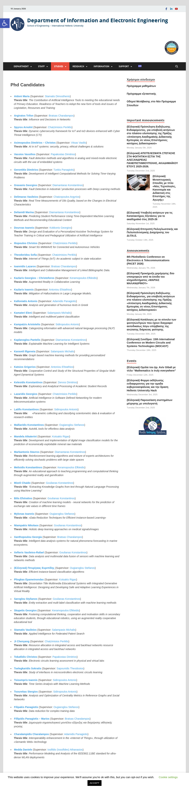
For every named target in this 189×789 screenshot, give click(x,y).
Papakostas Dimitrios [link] (63, 154)
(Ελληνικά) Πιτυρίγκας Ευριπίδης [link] (34, 567)
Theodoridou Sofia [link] (25, 254)
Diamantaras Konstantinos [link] (68, 185)
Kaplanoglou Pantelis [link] (27, 339)
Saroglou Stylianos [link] (25, 598)
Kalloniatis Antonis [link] (25, 301)
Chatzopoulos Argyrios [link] (66, 196)
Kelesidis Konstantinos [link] (28, 382)
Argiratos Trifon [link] (23, 115)
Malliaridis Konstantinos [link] (29, 424)
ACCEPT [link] (94, 783)
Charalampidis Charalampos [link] (31, 734)
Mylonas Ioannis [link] (24, 513)
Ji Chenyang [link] (21, 641)
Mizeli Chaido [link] (22, 482)
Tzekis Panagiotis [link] (64, 169)
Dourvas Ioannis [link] (24, 227)
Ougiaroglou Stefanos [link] (71, 424)
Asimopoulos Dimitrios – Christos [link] (35, 142)
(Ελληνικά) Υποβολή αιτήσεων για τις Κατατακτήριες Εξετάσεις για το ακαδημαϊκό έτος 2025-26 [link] (150, 216)
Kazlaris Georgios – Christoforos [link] (34, 277)
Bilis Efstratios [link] (23, 498)
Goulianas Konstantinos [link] (59, 482)
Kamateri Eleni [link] (23, 312)
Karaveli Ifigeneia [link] (24, 351)
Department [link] (21, 66)
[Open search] (176, 66)
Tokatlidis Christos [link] (25, 656)
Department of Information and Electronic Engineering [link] (97, 20)
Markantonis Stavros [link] (26, 451)
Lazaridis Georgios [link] (25, 393)
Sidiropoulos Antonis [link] (67, 324)
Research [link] (78, 66)
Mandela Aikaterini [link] (25, 436)
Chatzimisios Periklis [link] (60, 127)
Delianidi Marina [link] (24, 212)
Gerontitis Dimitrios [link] (26, 169)
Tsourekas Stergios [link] (26, 691)
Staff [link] (41, 66)
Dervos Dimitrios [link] (67, 382)
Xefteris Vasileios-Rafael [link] (29, 552)
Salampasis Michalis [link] (59, 312)
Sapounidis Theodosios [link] (70, 668)
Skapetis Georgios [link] (25, 610)
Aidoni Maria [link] (22, 96)
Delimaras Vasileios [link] (26, 196)
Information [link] (101, 66)
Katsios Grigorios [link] (25, 366)
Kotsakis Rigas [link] (60, 436)
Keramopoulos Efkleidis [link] (83, 277)
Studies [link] (58, 66)
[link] (5, 23)
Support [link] (124, 66)
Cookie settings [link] (168, 777)
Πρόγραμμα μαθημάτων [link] (141, 85)
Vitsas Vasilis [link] (78, 142)
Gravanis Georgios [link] (25, 185)
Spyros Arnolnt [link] (23, 127)
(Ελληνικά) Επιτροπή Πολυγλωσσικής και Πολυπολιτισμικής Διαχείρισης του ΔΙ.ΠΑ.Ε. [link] (152, 232)
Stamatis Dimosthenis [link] (57, 96)
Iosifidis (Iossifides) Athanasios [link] (65, 749)
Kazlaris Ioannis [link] (24, 289)
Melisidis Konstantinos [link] (28, 467)
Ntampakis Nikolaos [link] (26, 525)
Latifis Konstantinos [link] (26, 409)
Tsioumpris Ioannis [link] (25, 680)
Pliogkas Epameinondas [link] (29, 579)
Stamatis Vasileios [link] (25, 629)
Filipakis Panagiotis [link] (26, 707)
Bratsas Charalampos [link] (61, 115)
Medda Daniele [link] (23, 749)
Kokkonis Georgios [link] (60, 227)
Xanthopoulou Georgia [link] (28, 537)
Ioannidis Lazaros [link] (25, 266)
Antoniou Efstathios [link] (60, 289)
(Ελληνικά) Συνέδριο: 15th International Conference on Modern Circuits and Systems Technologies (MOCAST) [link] (151, 342)
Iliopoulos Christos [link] (25, 243)
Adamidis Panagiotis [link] (64, 301)
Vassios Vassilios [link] (24, 154)
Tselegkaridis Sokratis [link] (27, 668)
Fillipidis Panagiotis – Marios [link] (31, 718)
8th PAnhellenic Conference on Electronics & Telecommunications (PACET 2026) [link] (148, 260)
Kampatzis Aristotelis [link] (27, 324)
